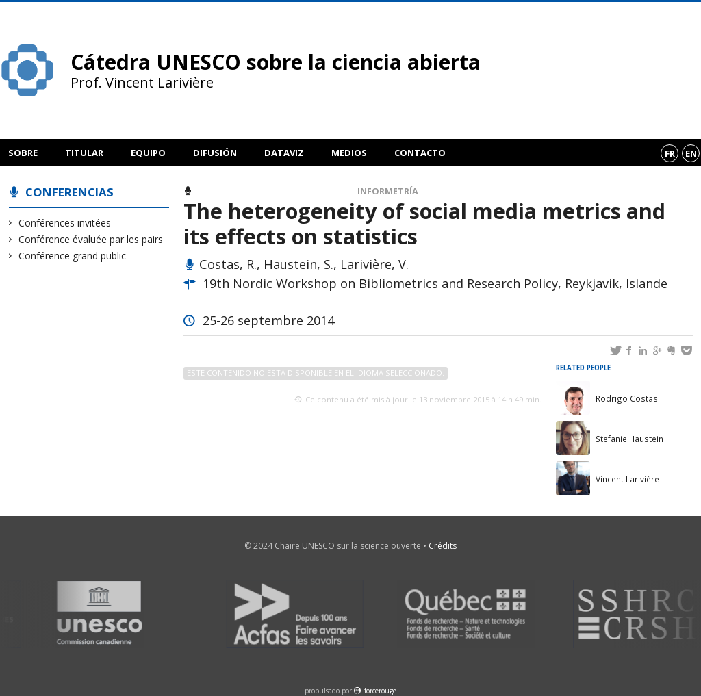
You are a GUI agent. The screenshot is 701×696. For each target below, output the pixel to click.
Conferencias (69, 192)
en (691, 153)
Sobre (23, 152)
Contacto (420, 152)
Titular (84, 152)
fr (670, 153)
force (380, 690)
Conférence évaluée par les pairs (91, 239)
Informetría (387, 191)
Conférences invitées (65, 222)
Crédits (443, 546)
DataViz (284, 152)
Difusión (215, 152)
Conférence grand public (72, 255)
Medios (349, 152)
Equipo (148, 152)
